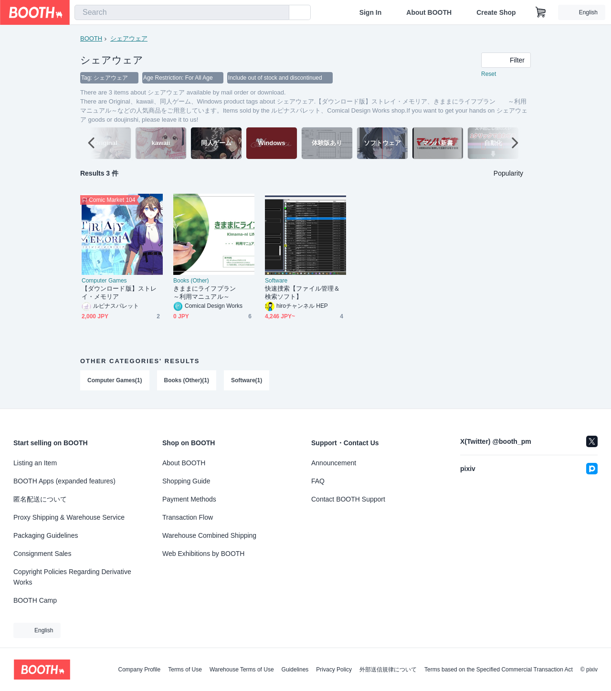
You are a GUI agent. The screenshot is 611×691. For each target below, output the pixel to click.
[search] (279, 13)
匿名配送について (40, 499)
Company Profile (139, 669)
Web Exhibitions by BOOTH (203, 553)
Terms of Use (185, 669)
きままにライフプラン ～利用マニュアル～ (210, 293)
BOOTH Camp (35, 600)
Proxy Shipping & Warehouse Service (69, 517)
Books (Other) (191, 281)
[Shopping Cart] (540, 12)
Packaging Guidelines (45, 535)
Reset (488, 74)
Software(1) (246, 380)
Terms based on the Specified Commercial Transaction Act (498, 669)
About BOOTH (429, 12)
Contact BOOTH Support (348, 499)
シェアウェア (128, 38)
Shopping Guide (186, 481)
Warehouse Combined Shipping (209, 535)
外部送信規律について (388, 669)
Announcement (333, 463)
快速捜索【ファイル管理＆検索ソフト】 (302, 293)
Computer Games (104, 281)
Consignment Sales (42, 553)
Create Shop (496, 12)
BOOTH (91, 38)
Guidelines (295, 669)
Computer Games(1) (114, 380)
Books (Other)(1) (187, 380)
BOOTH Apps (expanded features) (64, 481)
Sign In (370, 12)
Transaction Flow (187, 517)
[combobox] (181, 12)
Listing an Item (35, 463)
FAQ (318, 481)
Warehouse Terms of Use (242, 669)
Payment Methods (189, 499)
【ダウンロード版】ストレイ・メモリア (119, 293)
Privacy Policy (334, 669)
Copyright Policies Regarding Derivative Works (72, 577)
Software (276, 281)
